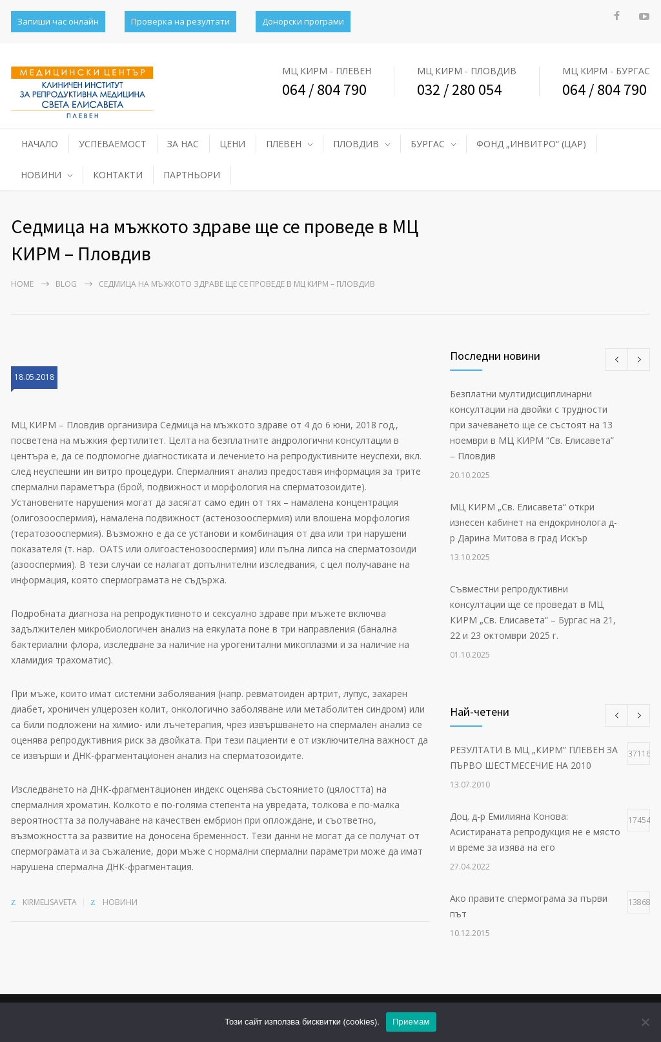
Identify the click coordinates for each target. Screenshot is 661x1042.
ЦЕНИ (232, 144)
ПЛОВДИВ (356, 144)
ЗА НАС (183, 144)
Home (22, 283)
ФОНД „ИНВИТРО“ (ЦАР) (531, 144)
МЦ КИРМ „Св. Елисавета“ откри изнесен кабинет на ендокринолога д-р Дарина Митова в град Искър (533, 522)
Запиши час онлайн (58, 21)
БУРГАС (428, 144)
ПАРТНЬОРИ (191, 175)
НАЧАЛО (39, 144)
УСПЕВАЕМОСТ (113, 144)
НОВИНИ (41, 175)
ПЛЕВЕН (283, 144)
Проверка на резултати (180, 21)
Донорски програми (303, 21)
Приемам (411, 1021)
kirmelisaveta (50, 902)
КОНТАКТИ (118, 175)
